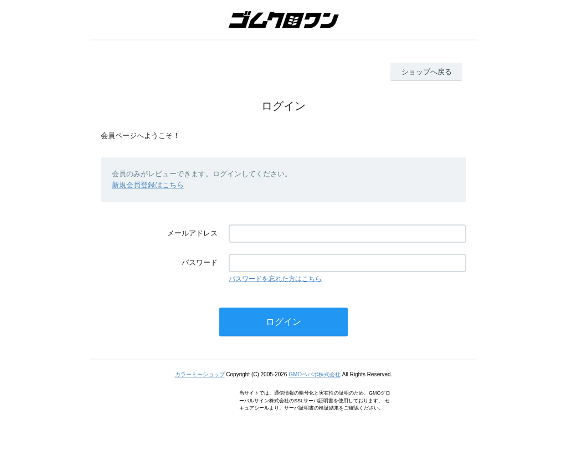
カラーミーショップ (200, 374)
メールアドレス (192, 233)
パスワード (200, 262)
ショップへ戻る (426, 72)
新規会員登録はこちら (148, 185)
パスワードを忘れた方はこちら (275, 279)
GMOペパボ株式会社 (314, 374)
